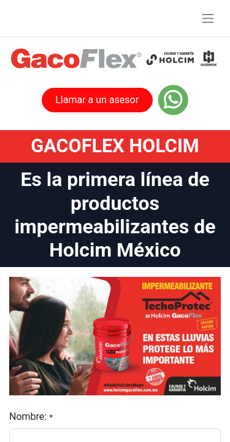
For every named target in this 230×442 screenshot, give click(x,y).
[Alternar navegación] (208, 18)
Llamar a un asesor (97, 100)
